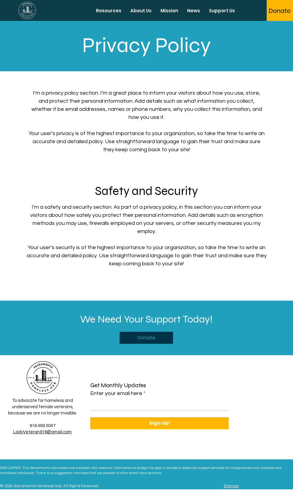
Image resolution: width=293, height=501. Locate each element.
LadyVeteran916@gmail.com (42, 432)
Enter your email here (116, 393)
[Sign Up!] (159, 423)
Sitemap (231, 486)
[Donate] (279, 11)
